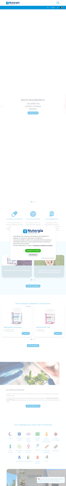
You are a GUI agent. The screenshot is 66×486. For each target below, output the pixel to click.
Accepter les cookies (33, 250)
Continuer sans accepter (47, 258)
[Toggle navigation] (58, 2)
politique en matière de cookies (43, 245)
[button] (48, 7)
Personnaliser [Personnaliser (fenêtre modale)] (33, 255)
